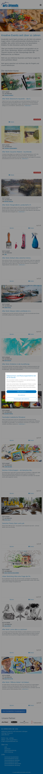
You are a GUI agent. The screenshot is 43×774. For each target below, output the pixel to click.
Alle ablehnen (21, 395)
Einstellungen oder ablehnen (21, 398)
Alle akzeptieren (21, 391)
